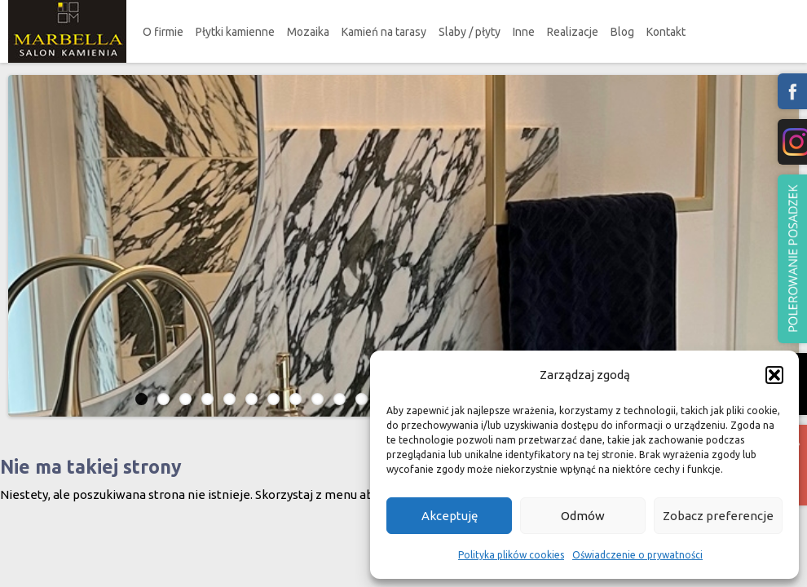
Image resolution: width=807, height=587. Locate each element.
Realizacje (572, 31)
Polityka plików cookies (511, 554)
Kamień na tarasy (384, 31)
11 (361, 399)
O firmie (163, 31)
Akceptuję (449, 516)
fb (792, 91)
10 (339, 399)
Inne (524, 31)
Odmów (583, 516)
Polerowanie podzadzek (792, 258)
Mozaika (308, 31)
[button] (774, 375)
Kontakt (666, 31)
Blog (622, 31)
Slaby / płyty (470, 31)
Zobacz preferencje (718, 516)
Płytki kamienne (235, 31)
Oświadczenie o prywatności (637, 554)
